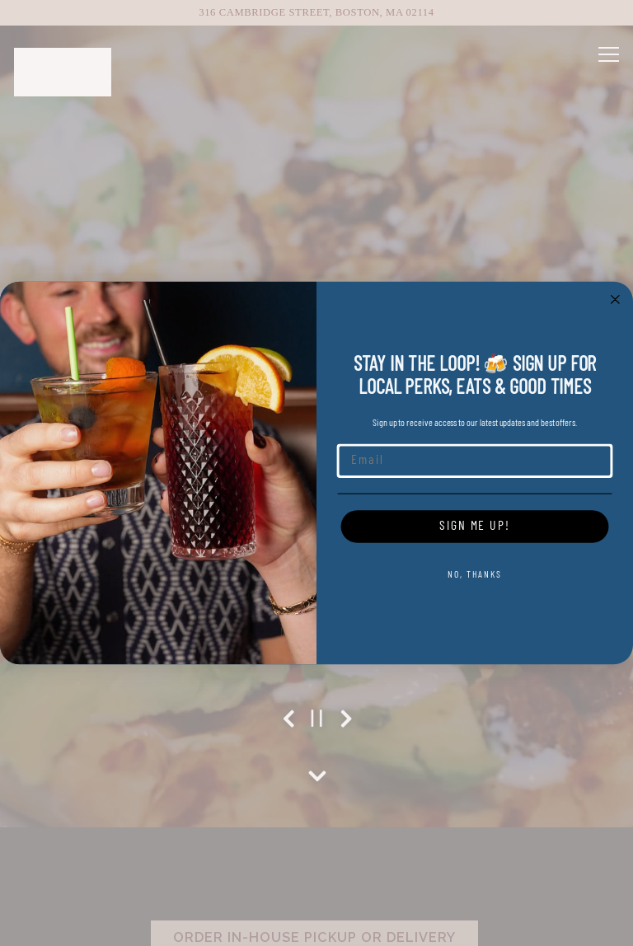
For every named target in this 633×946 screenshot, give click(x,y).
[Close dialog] (616, 299)
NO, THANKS (475, 575)
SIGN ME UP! (474, 526)
